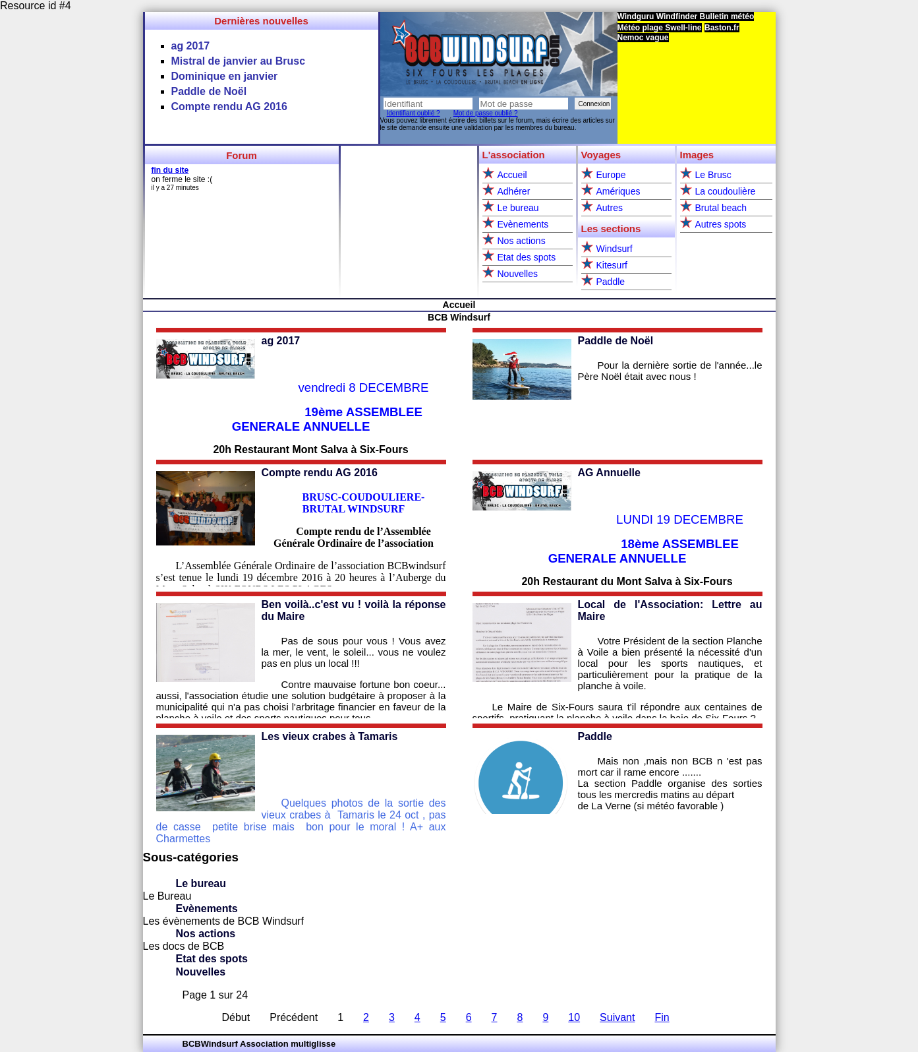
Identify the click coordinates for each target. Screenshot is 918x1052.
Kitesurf (611, 265)
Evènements (523, 224)
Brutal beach (721, 207)
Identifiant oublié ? (413, 113)
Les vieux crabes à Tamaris (330, 736)
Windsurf (614, 248)
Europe (611, 175)
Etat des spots (527, 257)
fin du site (170, 170)
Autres (609, 207)
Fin (661, 1017)
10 (574, 1017)
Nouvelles (518, 273)
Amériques (618, 191)
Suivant (617, 1017)
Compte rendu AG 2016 (320, 472)
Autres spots (721, 224)
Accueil (512, 175)
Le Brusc (713, 175)
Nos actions (522, 240)
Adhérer (514, 191)
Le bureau (518, 207)
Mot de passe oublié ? (485, 113)
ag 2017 (281, 340)
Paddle (610, 281)
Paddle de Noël (616, 340)
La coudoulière (725, 191)
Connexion (594, 104)
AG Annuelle (609, 472)
